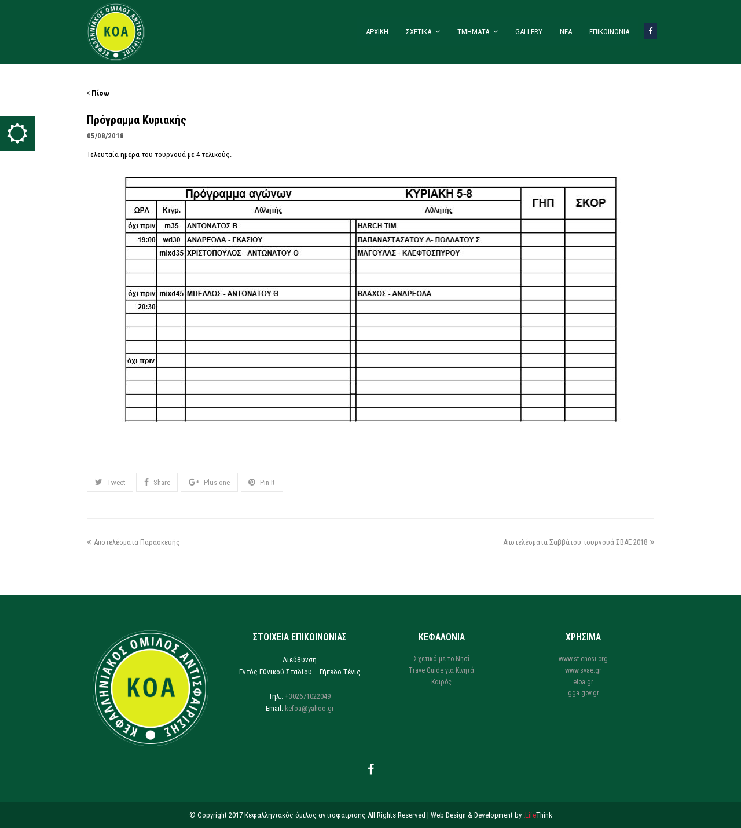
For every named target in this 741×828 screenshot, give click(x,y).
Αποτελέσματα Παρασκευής (133, 542)
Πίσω (98, 93)
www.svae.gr (583, 670)
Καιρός (441, 682)
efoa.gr (583, 682)
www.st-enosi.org (583, 659)
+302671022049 (308, 696)
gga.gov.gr (583, 693)
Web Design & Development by (491, 815)
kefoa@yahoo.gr (309, 708)
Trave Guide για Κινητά (441, 670)
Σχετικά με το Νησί (441, 659)
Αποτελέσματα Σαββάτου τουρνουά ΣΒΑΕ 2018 (578, 542)
